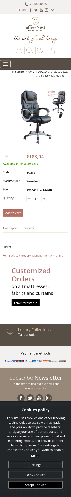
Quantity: (8, 198)
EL (19, 10)
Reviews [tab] (28, 228)
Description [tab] (11, 228)
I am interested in (25, 303)
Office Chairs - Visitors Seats (53, 72)
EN (24, 10)
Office (31, 72)
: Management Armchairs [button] (33, 255)
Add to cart (13, 213)
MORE (35, 456)
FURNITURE (18, 72)
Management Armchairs (51, 75)
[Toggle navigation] (5, 64)
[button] (39, 53)
